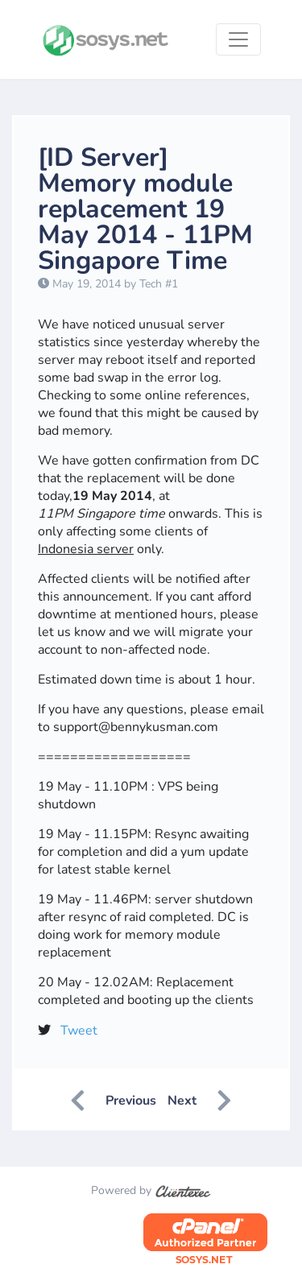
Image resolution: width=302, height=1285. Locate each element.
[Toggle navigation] (238, 39)
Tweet (78, 1030)
